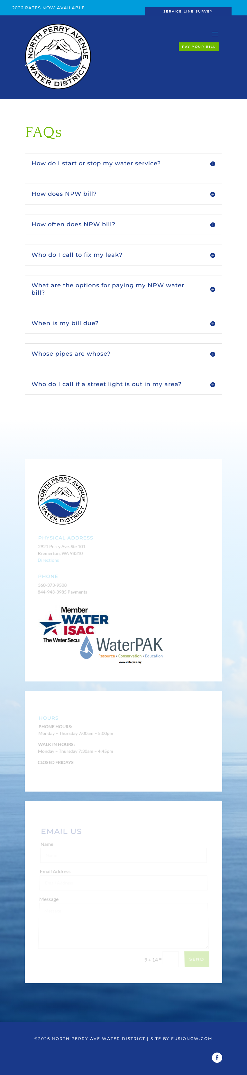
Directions (48, 560)
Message (49, 901)
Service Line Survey (188, 11)
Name (48, 847)
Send (196, 959)
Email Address (56, 874)
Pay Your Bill (199, 47)
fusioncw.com (191, 1038)
